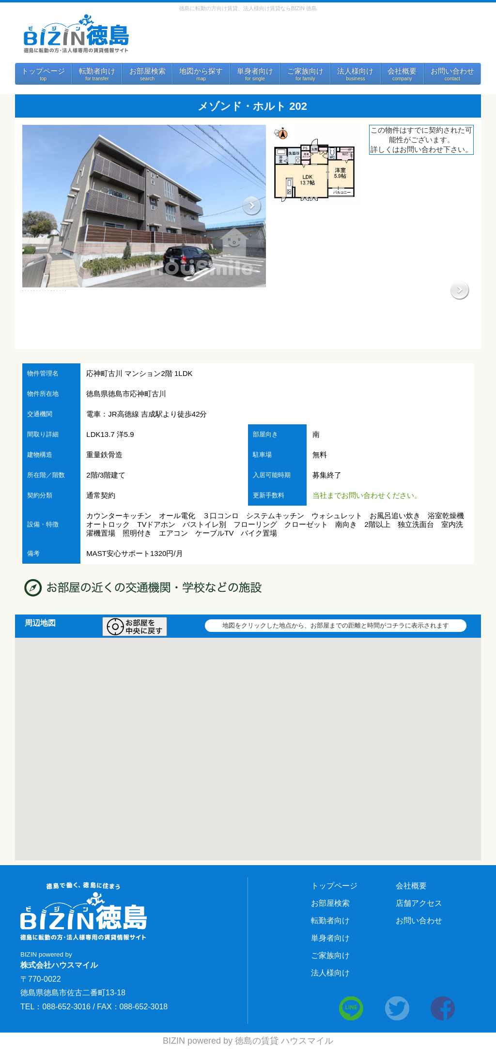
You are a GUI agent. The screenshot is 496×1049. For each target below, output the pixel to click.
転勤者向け (97, 71)
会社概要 (402, 71)
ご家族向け (305, 71)
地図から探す (201, 71)
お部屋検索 (147, 71)
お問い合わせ (452, 71)
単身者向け (255, 71)
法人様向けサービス (430, 40)
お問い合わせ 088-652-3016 (305, 37)
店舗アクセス (419, 903)
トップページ (43, 71)
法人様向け (355, 71)
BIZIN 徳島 (75, 34)
